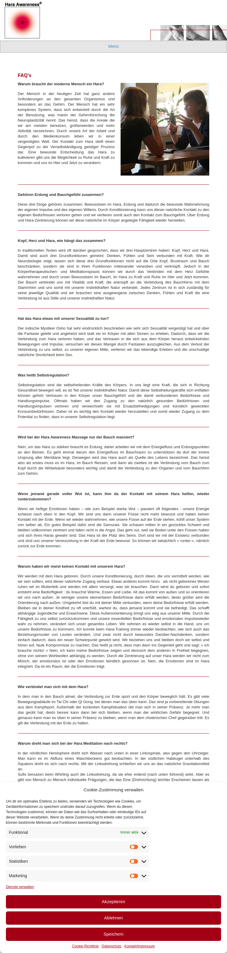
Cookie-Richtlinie (85, 946)
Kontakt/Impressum (139, 946)
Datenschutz (111, 946)
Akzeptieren (113, 901)
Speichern (113, 933)
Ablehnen (113, 917)
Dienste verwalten (20, 887)
